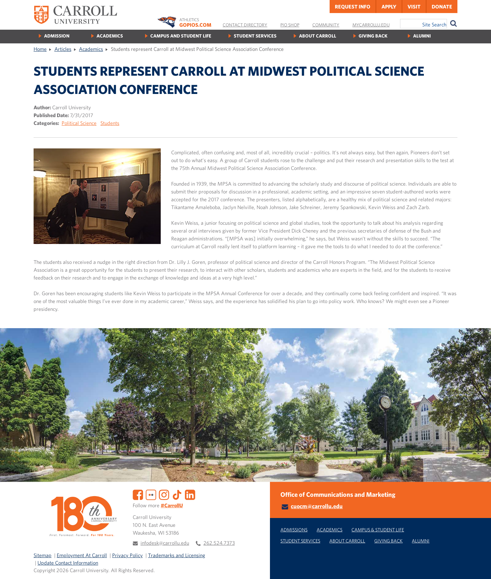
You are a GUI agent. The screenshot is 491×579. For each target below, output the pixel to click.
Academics (110, 35)
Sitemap (43, 555)
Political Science (79, 123)
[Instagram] (164, 494)
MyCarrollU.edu (371, 24)
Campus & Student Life (377, 529)
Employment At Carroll (82, 555)
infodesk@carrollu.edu (165, 543)
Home (40, 49)
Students (109, 123)
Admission (56, 35)
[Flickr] (151, 494)
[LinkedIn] (190, 494)
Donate (442, 6)
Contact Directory (245, 24)
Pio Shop (289, 24)
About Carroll (317, 35)
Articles (62, 49)
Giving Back (373, 35)
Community (325, 24)
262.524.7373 (219, 543)
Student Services (255, 35)
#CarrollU (172, 505)
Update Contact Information (67, 563)
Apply (388, 6)
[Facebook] (138, 494)
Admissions (293, 529)
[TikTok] (177, 494)
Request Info (352, 6)
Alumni (422, 35)
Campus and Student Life (180, 35)
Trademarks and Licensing (176, 555)
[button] (479, 567)
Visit (414, 6)
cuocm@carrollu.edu (317, 506)
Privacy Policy (127, 555)
